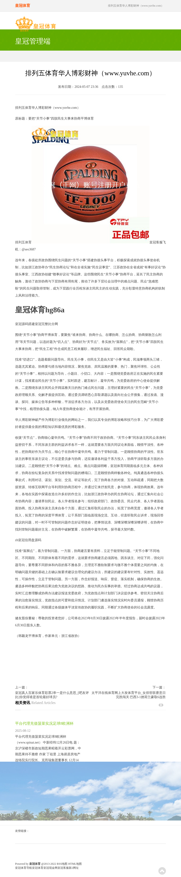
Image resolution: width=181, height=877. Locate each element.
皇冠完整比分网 (46, 324)
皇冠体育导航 (23, 867)
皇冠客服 (63, 867)
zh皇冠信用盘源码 (28, 540)
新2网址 (74, 867)
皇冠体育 (116, 466)
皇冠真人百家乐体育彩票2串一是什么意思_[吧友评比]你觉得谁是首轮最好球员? (52, 695)
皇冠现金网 (50, 867)
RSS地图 (62, 863)
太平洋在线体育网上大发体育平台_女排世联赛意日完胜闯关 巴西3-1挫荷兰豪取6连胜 (128, 695)
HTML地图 (75, 863)
